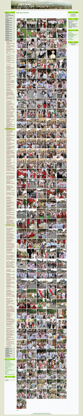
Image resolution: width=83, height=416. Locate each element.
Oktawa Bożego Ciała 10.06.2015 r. (10, 213)
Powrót (17, 410)
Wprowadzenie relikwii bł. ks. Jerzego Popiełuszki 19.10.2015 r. (10, 98)
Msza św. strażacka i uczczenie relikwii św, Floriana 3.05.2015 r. (10, 256)
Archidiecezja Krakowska (9, 374)
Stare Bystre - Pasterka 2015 (10, 52)
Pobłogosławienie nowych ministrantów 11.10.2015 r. (10, 104)
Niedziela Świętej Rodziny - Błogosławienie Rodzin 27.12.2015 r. (10, 43)
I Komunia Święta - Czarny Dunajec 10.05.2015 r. (9, 250)
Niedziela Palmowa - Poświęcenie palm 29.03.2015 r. (10, 301)
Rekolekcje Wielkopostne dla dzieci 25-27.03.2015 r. (10, 319)
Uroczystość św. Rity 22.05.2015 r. (10, 232)
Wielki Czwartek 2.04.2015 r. (9, 299)
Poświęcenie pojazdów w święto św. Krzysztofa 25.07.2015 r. (10, 170)
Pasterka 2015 (9, 54)
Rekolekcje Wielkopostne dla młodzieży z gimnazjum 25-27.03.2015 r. (9, 315)
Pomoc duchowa (8, 369)
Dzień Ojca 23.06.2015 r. (10, 191)
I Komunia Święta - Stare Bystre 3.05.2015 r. (10, 253)
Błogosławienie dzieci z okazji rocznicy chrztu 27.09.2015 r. (10, 112)
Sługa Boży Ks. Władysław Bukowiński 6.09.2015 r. (10, 135)
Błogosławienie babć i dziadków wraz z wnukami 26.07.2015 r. (10, 166)
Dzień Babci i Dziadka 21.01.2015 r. (10, 344)
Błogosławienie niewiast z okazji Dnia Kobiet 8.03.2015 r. (10, 334)
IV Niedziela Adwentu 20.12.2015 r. (10, 56)
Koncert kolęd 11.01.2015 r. (9, 346)
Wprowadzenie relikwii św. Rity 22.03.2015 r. (10, 321)
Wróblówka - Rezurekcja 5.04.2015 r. (10, 277)
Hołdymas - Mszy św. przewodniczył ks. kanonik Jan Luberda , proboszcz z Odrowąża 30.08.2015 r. (10, 152)
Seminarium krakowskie (9, 364)
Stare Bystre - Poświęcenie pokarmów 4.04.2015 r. (10, 286)
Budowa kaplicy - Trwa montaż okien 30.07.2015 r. (10, 163)
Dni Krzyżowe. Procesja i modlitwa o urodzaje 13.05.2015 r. (10, 244)
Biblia (6, 373)
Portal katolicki (7, 365)
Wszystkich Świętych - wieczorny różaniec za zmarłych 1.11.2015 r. (10, 81)
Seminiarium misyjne (9, 363)
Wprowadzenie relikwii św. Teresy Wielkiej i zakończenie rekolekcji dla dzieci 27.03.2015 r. (10, 310)
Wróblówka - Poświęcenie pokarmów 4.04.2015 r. (10, 291)
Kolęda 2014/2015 (9, 326)
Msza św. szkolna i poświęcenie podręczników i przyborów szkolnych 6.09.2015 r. (10, 139)
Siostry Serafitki (8, 362)
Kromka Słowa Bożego (9, 370)
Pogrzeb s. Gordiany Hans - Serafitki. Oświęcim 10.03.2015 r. (10, 331)
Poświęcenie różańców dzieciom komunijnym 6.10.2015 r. (10, 109)
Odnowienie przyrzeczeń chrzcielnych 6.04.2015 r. (10, 271)
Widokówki (8, 288)
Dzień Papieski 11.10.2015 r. (9, 101)
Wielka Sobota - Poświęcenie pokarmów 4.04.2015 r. (10, 294)
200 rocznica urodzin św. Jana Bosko (10, 342)
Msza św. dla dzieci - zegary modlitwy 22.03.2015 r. (10, 324)
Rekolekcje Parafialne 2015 (10, 304)
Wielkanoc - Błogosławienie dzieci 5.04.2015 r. (10, 274)
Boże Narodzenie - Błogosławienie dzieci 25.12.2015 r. (10, 49)
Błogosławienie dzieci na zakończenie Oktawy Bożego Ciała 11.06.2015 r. (10, 209)
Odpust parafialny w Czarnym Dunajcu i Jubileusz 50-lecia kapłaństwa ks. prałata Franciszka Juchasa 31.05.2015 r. (10, 222)
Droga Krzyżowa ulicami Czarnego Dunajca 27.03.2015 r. (10, 307)
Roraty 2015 (8, 64)
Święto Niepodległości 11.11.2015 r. (10, 77)
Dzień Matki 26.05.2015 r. (10, 227)
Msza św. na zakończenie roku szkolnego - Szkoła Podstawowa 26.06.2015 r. (9, 187)
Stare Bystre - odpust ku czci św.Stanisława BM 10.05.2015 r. (10, 247)
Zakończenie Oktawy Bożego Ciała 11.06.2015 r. (10, 206)
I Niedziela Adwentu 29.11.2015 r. (10, 71)
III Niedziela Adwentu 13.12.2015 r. (10, 58)
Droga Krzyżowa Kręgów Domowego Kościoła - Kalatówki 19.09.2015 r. (10, 116)
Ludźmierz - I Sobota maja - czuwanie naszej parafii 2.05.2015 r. (10, 262)
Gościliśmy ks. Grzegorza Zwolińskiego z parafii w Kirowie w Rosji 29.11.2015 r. (10, 68)
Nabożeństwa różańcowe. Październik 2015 (9, 90)
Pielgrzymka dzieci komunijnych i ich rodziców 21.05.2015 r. (10, 234)
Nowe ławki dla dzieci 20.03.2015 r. (10, 329)
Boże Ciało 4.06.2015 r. (10, 214)
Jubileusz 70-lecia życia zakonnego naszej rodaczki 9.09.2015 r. (9, 132)
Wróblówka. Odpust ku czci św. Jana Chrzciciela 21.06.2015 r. (10, 194)
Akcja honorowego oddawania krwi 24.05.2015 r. (9, 229)
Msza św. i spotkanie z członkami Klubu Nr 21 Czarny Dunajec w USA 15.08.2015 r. (10, 157)
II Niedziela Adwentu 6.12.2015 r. (10, 61)
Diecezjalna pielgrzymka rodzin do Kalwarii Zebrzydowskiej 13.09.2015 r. (10, 120)
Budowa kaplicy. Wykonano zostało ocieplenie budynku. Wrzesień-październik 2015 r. (10, 94)
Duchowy (6, 372)
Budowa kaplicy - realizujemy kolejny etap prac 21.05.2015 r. (10, 237)
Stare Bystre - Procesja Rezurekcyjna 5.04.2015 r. (10, 279)
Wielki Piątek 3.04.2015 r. (10, 297)
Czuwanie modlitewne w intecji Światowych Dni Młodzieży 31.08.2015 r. (10, 148)
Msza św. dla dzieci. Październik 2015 (10, 107)
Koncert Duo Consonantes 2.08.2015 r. (8, 160)
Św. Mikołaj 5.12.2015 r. (10, 62)
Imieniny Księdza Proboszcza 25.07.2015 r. (10, 173)
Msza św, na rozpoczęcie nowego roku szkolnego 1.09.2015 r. (10, 144)
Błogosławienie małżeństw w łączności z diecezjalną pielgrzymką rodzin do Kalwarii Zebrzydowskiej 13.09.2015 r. (10, 126)
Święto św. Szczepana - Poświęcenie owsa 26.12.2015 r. (10, 46)
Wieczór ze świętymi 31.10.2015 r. (10, 87)
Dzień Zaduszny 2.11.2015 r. (9, 79)
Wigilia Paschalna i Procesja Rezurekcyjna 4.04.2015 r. (10, 283)
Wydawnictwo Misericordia (7, 361)
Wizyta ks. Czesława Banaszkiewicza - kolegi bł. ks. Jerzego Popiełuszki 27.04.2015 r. (10, 266)
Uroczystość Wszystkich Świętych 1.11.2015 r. (10, 84)
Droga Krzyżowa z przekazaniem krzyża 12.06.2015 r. (10, 203)
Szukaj (7, 380)
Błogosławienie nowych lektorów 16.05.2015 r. (9, 240)
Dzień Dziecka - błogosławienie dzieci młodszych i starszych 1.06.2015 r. (10, 218)
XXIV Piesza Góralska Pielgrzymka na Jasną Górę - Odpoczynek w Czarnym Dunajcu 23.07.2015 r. (10, 177)
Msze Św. (7, 371)
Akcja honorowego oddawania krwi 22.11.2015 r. (9, 74)
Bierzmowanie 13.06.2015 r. (9, 200)
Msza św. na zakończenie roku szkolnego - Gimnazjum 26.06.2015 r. (10, 182)
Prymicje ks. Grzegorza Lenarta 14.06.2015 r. (9, 197)
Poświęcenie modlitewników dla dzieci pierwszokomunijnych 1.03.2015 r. (10, 338)
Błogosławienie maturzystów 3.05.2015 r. (10, 259)
